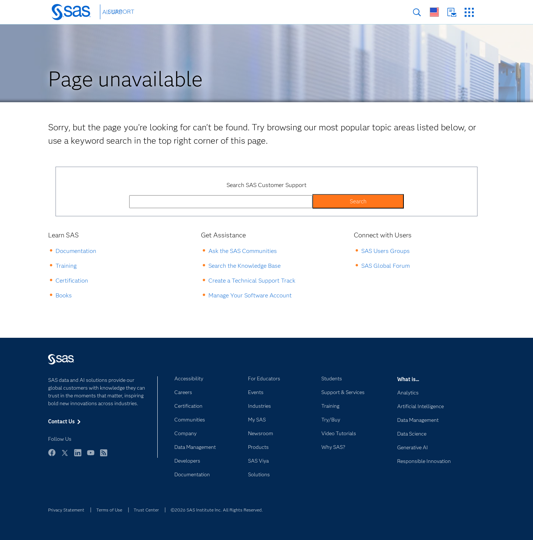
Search (417, 12)
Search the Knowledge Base (244, 265)
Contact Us (451, 12)
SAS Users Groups (385, 250)
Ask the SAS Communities (242, 250)
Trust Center (146, 510)
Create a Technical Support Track (251, 280)
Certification (72, 280)
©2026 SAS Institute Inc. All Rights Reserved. (217, 510)
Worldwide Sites (434, 12)
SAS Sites (469, 12)
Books (64, 295)
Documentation (76, 250)
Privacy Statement (66, 510)
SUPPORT (121, 11)
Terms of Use (109, 510)
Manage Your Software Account (250, 295)
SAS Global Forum (385, 265)
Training (66, 265)
